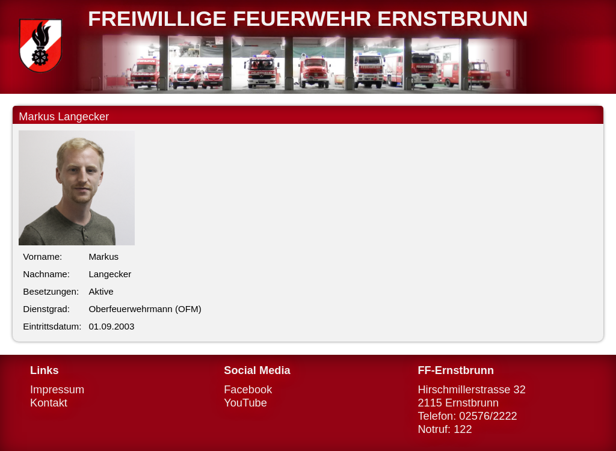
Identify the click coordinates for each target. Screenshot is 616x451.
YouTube (245, 402)
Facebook (248, 389)
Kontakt (48, 402)
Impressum (57, 389)
